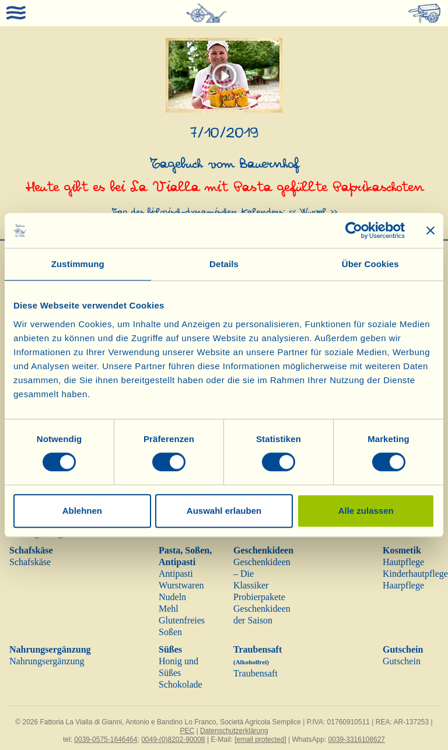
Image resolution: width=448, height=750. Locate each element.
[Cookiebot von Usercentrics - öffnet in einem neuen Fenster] (354, 230)
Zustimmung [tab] (77, 264)
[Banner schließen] (430, 230)
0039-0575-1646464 (105, 739)
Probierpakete (259, 597)
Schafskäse (31, 550)
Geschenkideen (263, 550)
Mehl (168, 609)
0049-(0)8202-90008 (173, 739)
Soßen (170, 632)
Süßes (170, 649)
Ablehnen (82, 511)
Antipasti (176, 574)
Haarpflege (403, 585)
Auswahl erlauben (224, 511)
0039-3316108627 (356, 739)
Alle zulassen (366, 511)
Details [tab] (224, 264)
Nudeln (172, 597)
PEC (187, 731)
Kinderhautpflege (415, 574)
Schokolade (180, 684)
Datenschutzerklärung (234, 731)
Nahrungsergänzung (50, 649)
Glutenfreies (182, 620)
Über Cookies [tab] (370, 264)
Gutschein (403, 649)
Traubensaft (255, 673)
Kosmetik (402, 550)
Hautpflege (403, 562)
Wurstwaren (181, 585)
